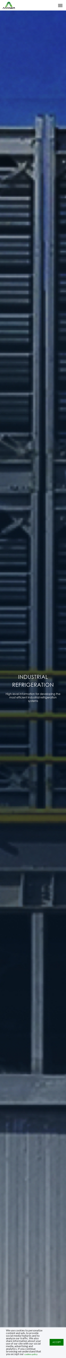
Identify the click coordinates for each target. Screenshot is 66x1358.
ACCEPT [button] (56, 1342)
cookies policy (30, 1354)
